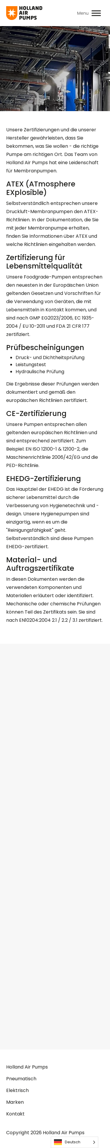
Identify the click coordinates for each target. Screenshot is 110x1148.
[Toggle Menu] (96, 13)
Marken (15, 1102)
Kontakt (15, 1113)
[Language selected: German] (74, 1142)
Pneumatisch (21, 1078)
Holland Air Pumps (27, 1067)
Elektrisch (17, 1090)
